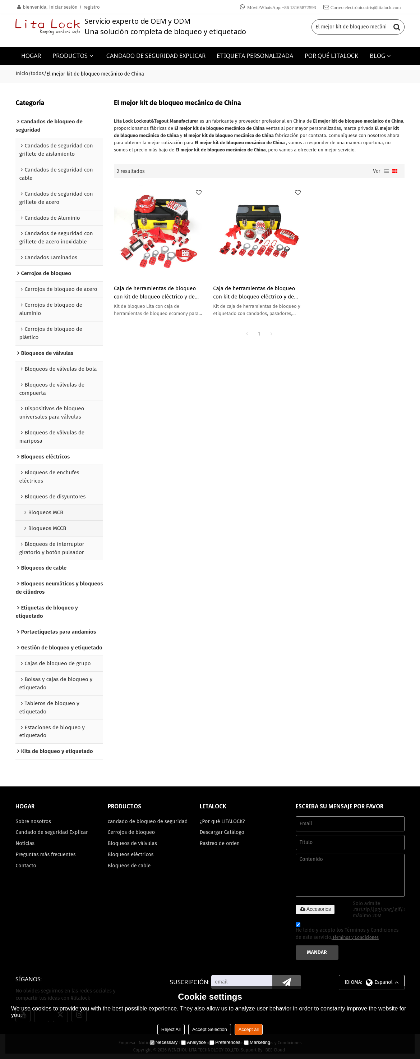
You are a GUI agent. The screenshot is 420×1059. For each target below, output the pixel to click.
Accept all (249, 1029)
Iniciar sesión (63, 7)
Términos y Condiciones (355, 937)
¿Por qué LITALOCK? (222, 821)
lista (386, 171)
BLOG (377, 56)
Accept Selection (209, 1029)
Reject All (171, 1029)
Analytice (193, 1042)
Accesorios (315, 909)
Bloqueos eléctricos (131, 855)
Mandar (317, 952)
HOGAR (31, 56)
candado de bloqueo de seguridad (148, 821)
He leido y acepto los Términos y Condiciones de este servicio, (347, 932)
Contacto (25, 866)
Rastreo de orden (220, 843)
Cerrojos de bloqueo (131, 832)
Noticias (24, 843)
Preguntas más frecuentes (45, 855)
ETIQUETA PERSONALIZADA (255, 56)
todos (37, 73)
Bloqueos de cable (129, 866)
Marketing (257, 1042)
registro (91, 7)
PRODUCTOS (70, 56)
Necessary (163, 1042)
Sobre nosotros (33, 821)
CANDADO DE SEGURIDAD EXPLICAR (156, 56)
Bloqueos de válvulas (132, 843)
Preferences (224, 1042)
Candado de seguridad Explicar (51, 832)
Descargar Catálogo (222, 832)
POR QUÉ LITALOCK (331, 56)
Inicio (21, 73)
